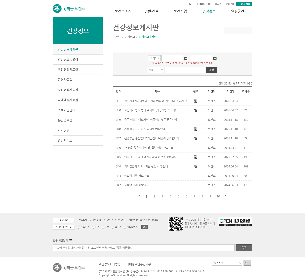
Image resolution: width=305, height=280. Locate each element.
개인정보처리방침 (110, 264)
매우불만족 (132, 227)
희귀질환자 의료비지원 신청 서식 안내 (146, 166)
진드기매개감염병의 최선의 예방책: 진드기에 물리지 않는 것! (159, 100)
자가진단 (63, 130)
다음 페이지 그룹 (225, 196)
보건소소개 (123, 11)
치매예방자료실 (68, 100)
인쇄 (248, 30)
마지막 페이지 (232, 196)
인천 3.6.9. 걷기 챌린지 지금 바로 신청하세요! (151, 156)
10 (218, 196)
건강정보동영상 (68, 59)
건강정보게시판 (68, 49)
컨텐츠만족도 (63, 227)
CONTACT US (204, 4)
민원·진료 (152, 11)
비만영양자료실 (68, 69)
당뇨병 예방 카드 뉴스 (136, 175)
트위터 (241, 30)
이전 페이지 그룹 (139, 196)
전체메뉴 (245, 3)
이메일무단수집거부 (138, 264)
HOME (189, 4)
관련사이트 (65, 140)
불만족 (118, 227)
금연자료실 (65, 80)
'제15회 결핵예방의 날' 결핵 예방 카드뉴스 (148, 147)
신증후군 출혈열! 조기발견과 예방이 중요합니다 (151, 138)
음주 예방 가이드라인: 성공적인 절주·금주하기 (150, 119)
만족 (97, 227)
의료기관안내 (66, 110)
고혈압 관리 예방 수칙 (136, 185)
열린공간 (237, 11)
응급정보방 (65, 120)
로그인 (218, 4)
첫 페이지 (133, 196)
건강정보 (209, 11)
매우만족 (85, 227)
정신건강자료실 (68, 90)
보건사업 (180, 11)
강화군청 (229, 4)
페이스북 (234, 30)
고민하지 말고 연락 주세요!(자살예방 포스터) (150, 110)
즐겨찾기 (227, 30)
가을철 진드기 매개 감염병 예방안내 (144, 128)
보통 (107, 227)
